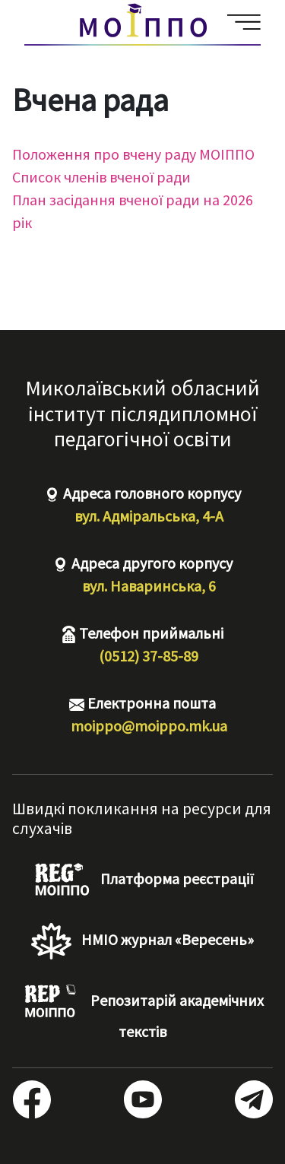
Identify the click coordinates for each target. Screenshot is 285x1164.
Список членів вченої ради (101, 176)
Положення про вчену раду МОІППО (133, 153)
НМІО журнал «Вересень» (142, 941)
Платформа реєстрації (142, 880)
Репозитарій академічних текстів (142, 1012)
